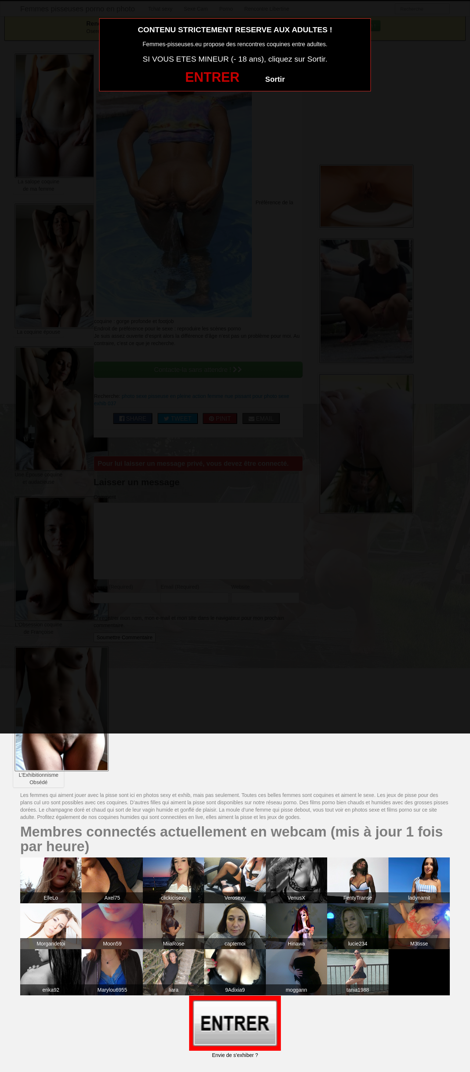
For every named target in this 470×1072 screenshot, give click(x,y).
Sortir (275, 79)
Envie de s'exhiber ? (235, 1055)
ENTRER (212, 77)
